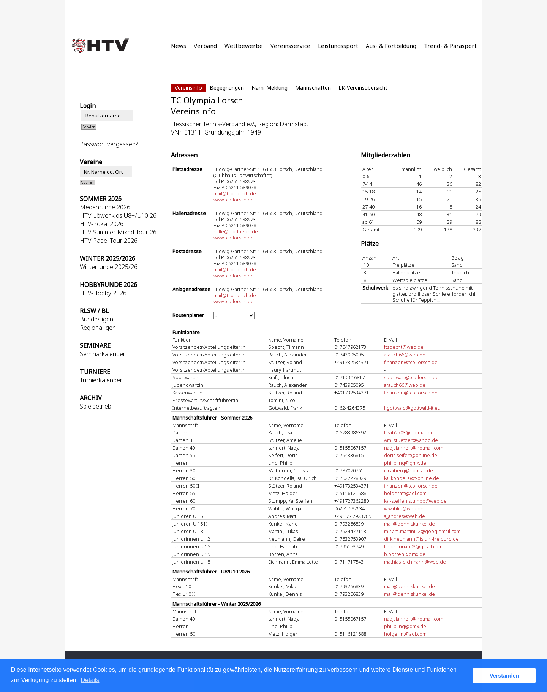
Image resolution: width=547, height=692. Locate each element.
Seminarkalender (102, 354)
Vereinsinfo (188, 87)
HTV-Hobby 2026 (103, 293)
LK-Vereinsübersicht (362, 87)
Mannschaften (313, 87)
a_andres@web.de (404, 516)
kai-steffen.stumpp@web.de (415, 500)
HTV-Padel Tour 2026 (109, 240)
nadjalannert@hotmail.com (413, 447)
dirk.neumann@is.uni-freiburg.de (421, 538)
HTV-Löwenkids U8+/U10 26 (118, 215)
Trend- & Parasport (450, 45)
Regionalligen (98, 327)
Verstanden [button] (504, 676)
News (178, 45)
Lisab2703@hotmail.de (409, 432)
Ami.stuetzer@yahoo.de (411, 440)
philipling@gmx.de (405, 462)
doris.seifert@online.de (410, 455)
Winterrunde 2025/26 (109, 267)
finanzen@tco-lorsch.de (411, 362)
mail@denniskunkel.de (409, 523)
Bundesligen (96, 319)
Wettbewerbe (243, 45)
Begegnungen (227, 87)
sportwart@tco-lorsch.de (411, 377)
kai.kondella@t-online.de (411, 478)
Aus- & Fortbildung (391, 45)
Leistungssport (338, 45)
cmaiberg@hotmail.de (408, 470)
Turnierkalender (101, 380)
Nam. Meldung (269, 87)
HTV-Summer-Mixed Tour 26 (118, 232)
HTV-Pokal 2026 (101, 224)
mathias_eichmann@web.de (415, 561)
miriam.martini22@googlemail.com (422, 531)
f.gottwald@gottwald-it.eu (412, 407)
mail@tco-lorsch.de (234, 193)
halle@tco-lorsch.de (235, 231)
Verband (205, 45)
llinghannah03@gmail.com (413, 546)
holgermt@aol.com (405, 493)
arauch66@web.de (404, 354)
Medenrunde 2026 (105, 207)
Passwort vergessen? (109, 144)
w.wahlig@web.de (404, 508)
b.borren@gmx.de (404, 554)
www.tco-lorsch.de (233, 199)
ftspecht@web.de (404, 347)
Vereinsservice (290, 45)
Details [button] (90, 680)
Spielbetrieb (95, 406)
